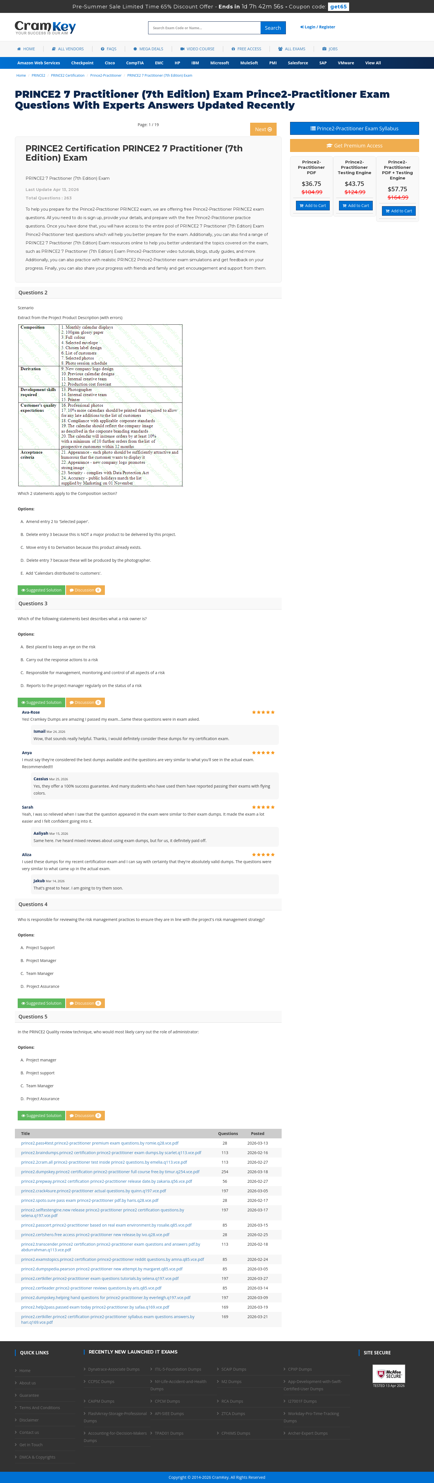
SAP (323, 62)
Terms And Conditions (39, 1407)
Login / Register (317, 26)
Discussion (85, 590)
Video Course (197, 48)
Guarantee (29, 1395)
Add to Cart (313, 205)
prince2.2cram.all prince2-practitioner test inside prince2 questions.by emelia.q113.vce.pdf (104, 1162)
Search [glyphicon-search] (273, 27)
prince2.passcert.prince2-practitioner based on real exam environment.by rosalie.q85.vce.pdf (106, 1225)
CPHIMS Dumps (235, 1433)
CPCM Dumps (167, 1401)
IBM (195, 62)
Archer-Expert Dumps (308, 1433)
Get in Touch (30, 1444)
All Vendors (68, 48)
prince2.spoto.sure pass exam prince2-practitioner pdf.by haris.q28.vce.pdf (89, 1200)
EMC (159, 62)
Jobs (330, 48)
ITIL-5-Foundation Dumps (178, 1369)
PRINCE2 (38, 75)
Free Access (246, 48)
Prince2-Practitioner (105, 75)
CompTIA (135, 62)
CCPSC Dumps (101, 1381)
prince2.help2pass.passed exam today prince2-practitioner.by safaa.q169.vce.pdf (95, 1307)
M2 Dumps (231, 1381)
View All (373, 62)
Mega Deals (148, 48)
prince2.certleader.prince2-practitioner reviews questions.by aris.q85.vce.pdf (91, 1288)
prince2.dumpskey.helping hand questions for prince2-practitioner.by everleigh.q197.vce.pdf (105, 1297)
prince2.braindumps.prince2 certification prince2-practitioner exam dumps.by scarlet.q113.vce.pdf (111, 1152)
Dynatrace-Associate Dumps (114, 1369)
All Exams (291, 48)
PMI (273, 62)
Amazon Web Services (38, 62)
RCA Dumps (232, 1401)
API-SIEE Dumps (169, 1413)
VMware (346, 62)
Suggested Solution (41, 590)
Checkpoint (82, 62)
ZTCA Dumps (233, 1413)
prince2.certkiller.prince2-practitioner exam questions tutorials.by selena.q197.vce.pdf (99, 1278)
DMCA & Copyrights (37, 1457)
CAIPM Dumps (101, 1401)
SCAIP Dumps (233, 1369)
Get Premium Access (354, 145)
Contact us (29, 1432)
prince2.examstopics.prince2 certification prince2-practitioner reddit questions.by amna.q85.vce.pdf (112, 1259)
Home (26, 48)
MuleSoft (249, 62)
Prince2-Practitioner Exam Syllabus (355, 128)
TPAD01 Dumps (169, 1433)
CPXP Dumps (300, 1369)
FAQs (108, 48)
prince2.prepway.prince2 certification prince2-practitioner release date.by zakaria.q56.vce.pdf (106, 1181)
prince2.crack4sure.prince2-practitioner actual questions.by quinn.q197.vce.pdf (93, 1190)
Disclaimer (29, 1420)
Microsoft (219, 62)
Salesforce (298, 62)
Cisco (110, 62)
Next (263, 129)
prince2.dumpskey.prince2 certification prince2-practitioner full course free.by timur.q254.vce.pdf (110, 1171)
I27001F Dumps (302, 1401)
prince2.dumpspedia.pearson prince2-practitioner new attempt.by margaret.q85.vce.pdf (101, 1269)
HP (177, 62)
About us (27, 1383)
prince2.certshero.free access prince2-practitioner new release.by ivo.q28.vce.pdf (95, 1234)
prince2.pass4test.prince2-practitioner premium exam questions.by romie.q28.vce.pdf (99, 1143)
